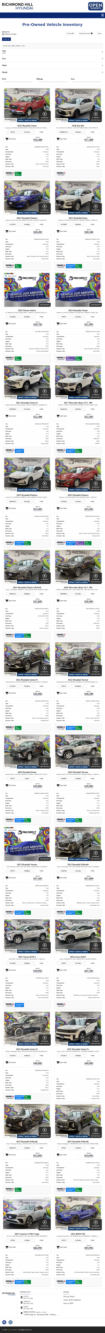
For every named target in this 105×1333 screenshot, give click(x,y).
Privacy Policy (69, 1297)
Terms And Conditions (72, 1300)
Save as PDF (68, 1303)
